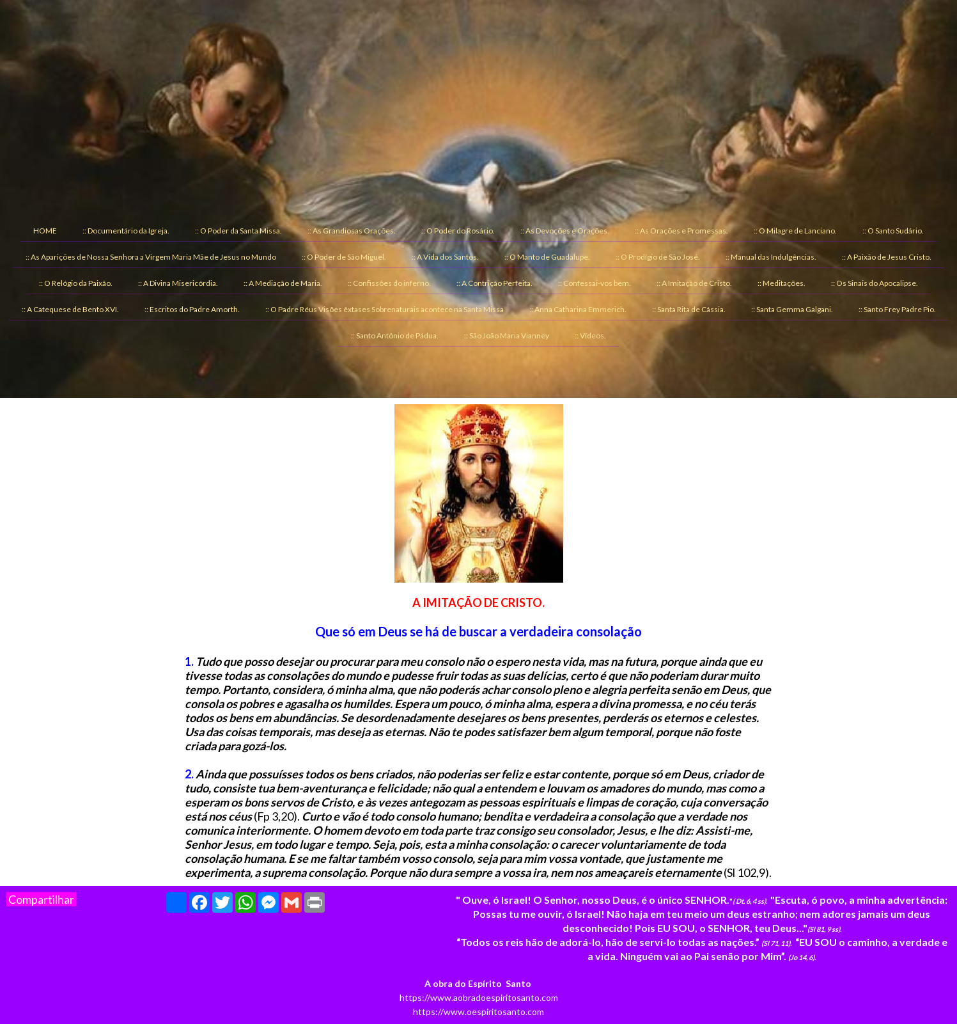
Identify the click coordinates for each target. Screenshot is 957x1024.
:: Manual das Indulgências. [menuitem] (771, 257)
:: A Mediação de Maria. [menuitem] (283, 283)
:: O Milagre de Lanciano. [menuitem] (795, 230)
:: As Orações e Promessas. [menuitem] (681, 230)
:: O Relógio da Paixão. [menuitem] (76, 283)
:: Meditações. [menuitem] (781, 283)
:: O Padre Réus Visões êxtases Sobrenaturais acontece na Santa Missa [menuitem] (384, 309)
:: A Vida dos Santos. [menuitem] (445, 257)
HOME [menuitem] (45, 230)
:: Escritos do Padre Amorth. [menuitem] (192, 309)
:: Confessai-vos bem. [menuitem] (594, 283)
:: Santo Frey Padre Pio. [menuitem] (897, 309)
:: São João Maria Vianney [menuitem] (506, 335)
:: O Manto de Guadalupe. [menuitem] (547, 257)
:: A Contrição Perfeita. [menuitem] (494, 283)
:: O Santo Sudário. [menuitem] (893, 230)
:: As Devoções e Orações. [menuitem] (564, 230)
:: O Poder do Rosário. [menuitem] (458, 230)
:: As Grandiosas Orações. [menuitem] (351, 230)
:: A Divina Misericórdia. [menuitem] (178, 283)
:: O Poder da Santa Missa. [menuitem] (238, 230)
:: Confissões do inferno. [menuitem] (389, 283)
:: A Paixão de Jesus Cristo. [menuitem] (886, 257)
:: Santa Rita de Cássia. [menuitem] (689, 309)
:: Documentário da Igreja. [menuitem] (125, 230)
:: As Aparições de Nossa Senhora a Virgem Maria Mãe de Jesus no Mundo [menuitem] (151, 257)
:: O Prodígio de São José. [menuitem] (658, 257)
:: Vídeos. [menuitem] (590, 335)
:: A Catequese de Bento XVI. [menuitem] (70, 309)
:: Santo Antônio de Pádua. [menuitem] (395, 335)
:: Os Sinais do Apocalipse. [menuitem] (874, 283)
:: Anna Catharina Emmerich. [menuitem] (577, 309)
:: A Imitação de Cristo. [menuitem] (694, 283)
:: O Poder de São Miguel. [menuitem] (344, 257)
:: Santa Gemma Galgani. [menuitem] (792, 309)
